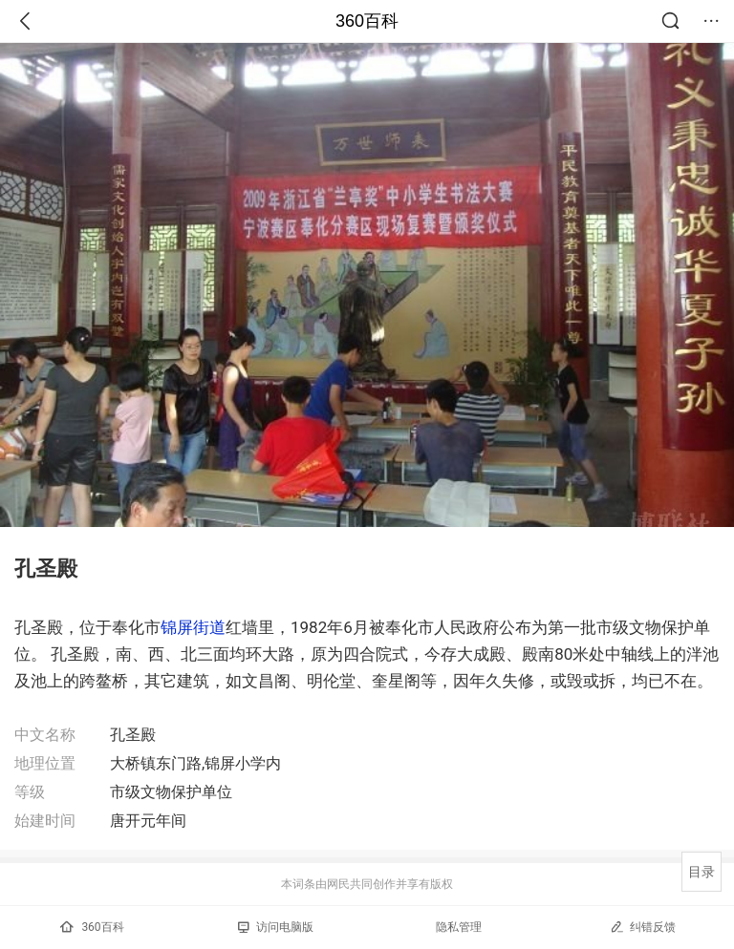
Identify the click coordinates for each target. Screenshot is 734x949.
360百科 (367, 21)
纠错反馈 (643, 926)
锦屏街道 (193, 627)
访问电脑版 (275, 927)
